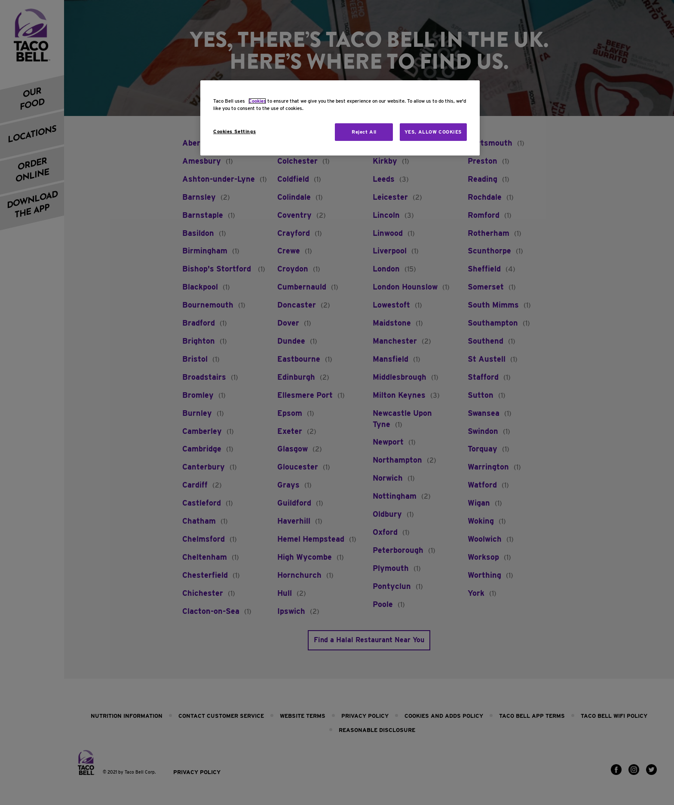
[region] (340, 118)
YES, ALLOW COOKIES (433, 132)
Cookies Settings (234, 131)
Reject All (364, 132)
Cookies (257, 101)
